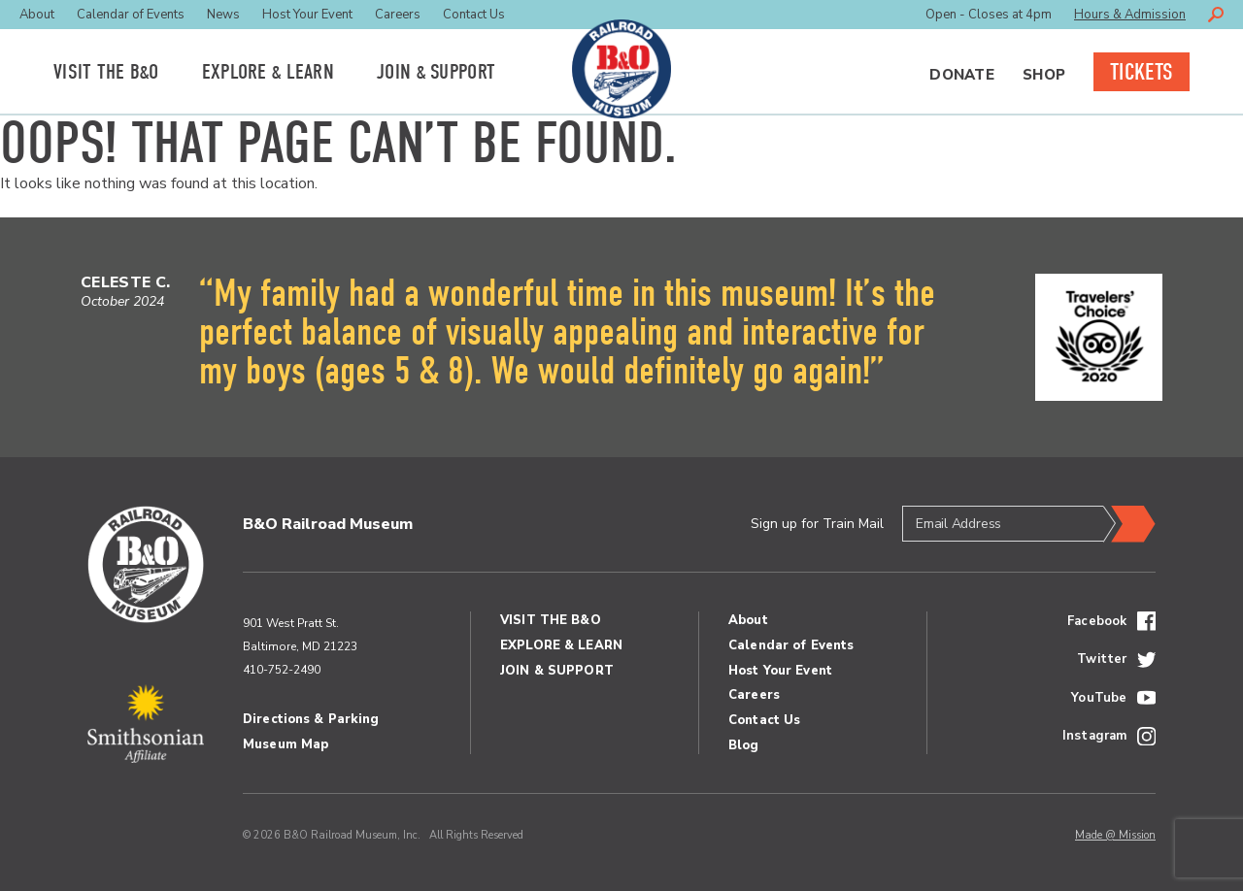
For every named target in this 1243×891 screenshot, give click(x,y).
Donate (961, 74)
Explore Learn (268, 71)
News (223, 14)
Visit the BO (106, 71)
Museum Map (285, 744)
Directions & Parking (311, 719)
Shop (1044, 74)
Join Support (436, 71)
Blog (743, 745)
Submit (1129, 524)
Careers (397, 14)
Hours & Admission (1130, 14)
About (36, 14)
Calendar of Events (131, 14)
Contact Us (474, 14)
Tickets (1141, 71)
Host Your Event (307, 14)
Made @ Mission (1115, 835)
